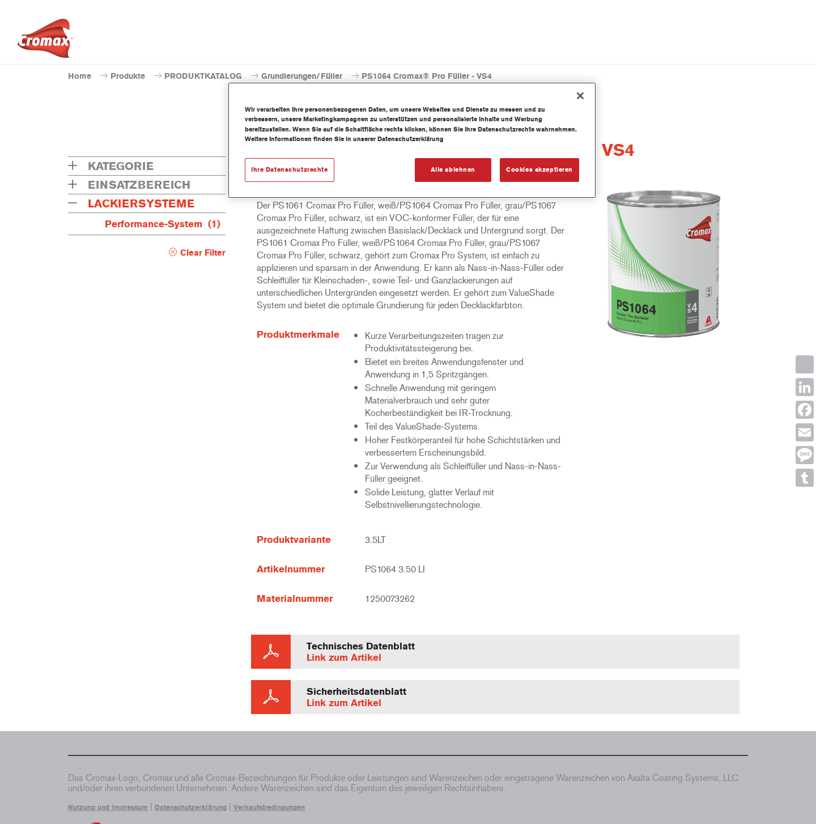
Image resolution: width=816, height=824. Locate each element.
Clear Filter (203, 253)
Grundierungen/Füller (301, 76)
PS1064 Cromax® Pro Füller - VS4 (427, 76)
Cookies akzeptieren (539, 169)
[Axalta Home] (45, 41)
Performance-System (162, 224)
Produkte (127, 76)
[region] (412, 140)
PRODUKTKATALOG (203, 76)
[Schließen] (580, 95)
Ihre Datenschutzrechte (289, 169)
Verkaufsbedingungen (269, 808)
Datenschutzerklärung (191, 808)
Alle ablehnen (453, 169)
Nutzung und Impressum (108, 808)
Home (79, 76)
